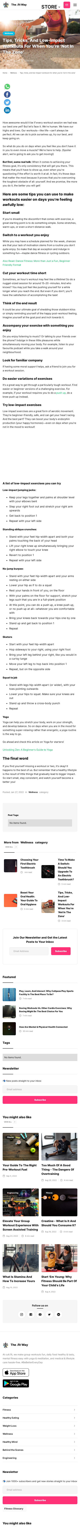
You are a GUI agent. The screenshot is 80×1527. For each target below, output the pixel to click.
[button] (50, 7)
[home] (14, 5)
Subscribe (67, 5)
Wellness (9, 33)
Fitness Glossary (13, 1508)
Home (5, 73)
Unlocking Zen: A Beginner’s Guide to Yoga (28, 745)
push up (61, 392)
